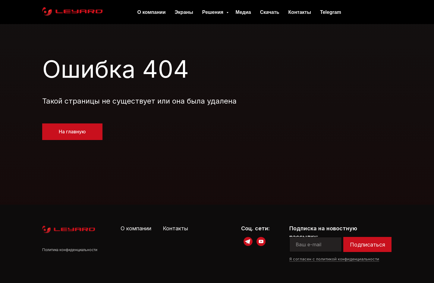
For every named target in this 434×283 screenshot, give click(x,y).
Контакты (299, 12)
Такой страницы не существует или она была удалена (139, 101)
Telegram (330, 12)
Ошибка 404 (115, 68)
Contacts (372, 12)
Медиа (243, 12)
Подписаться (367, 244)
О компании (151, 12)
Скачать (269, 12)
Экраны (184, 12)
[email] (315, 244)
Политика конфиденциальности (69, 249)
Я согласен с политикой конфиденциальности (334, 259)
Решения (213, 12)
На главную (72, 132)
